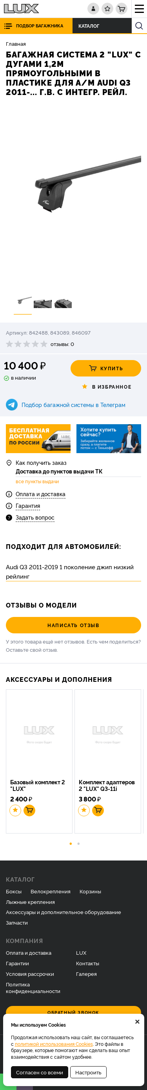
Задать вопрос (35, 517)
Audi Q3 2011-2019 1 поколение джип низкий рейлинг (70, 571)
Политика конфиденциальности (33, 987)
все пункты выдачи (37, 481)
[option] (73, 196)
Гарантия (28, 505)
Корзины (90, 891)
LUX (81, 952)
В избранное (106, 386)
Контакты (87, 962)
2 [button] (78, 843)
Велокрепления (51, 891)
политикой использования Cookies (54, 1043)
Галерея (86, 973)
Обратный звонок (73, 1012)
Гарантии (17, 962)
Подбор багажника (39, 26)
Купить (106, 368)
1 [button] (70, 843)
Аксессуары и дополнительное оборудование (63, 911)
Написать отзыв (73, 625)
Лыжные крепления (30, 901)
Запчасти (17, 922)
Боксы (14, 891)
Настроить (88, 1072)
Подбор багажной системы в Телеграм (73, 404)
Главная (16, 43)
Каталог (90, 25)
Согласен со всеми (39, 1072)
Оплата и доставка (40, 493)
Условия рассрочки (30, 973)
